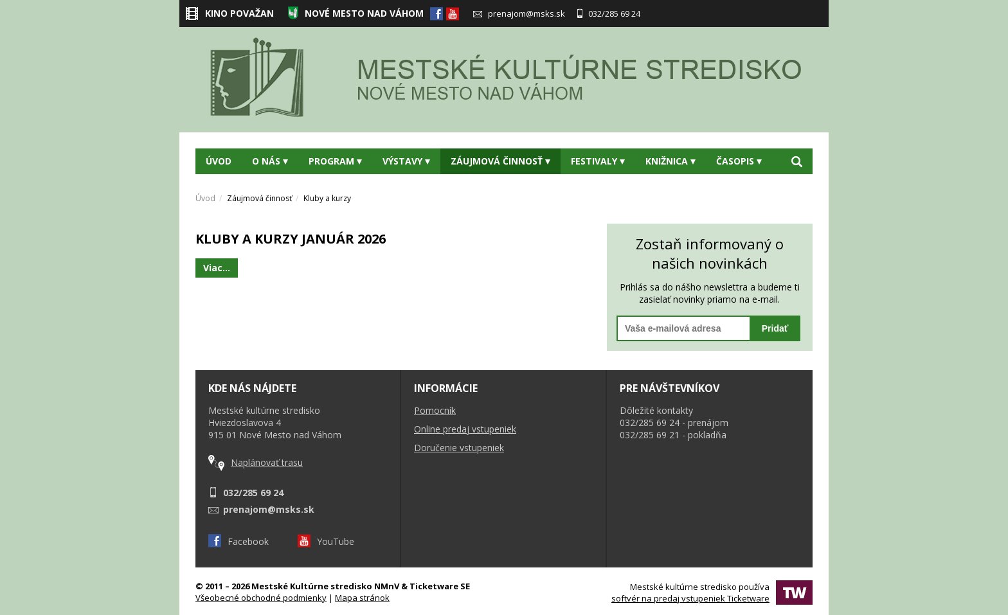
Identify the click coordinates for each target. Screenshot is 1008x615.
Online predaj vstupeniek (465, 429)
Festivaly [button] (598, 161)
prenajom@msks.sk (519, 13)
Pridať (775, 328)
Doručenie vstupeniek (459, 447)
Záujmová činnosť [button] (500, 161)
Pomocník (435, 410)
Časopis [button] (739, 161)
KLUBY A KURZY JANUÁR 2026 (290, 238)
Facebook (238, 541)
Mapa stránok (362, 597)
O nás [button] (270, 161)
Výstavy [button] (406, 161)
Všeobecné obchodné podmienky (261, 597)
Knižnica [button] (670, 161)
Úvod (218, 161)
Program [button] (335, 161)
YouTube (326, 541)
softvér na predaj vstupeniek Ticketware (690, 598)
